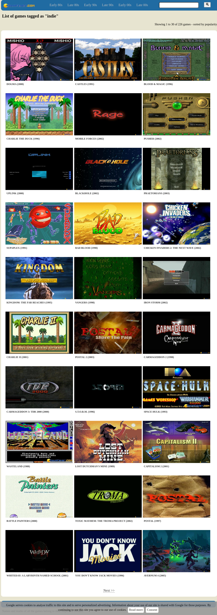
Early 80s (56, 5)
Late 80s (73, 5)
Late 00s (142, 5)
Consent (152, 609)
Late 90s (107, 5)
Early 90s (90, 5)
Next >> (109, 590)
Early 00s (125, 5)
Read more (136, 609)
